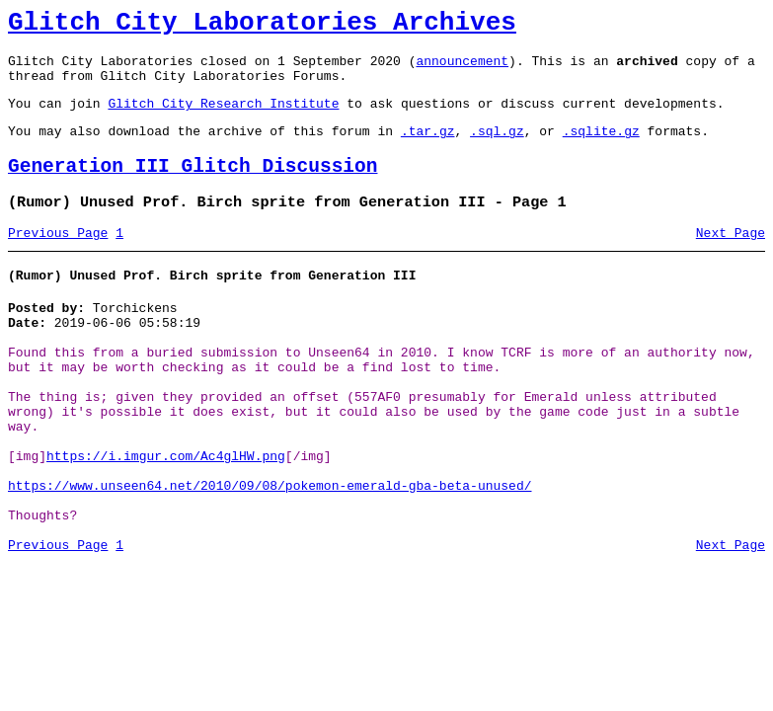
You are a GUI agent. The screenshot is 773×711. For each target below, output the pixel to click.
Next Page (730, 260)
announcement (462, 69)
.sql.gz (497, 148)
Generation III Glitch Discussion (192, 187)
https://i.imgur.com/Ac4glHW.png (165, 515)
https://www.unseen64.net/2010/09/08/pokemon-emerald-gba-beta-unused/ (269, 551)
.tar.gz (428, 148)
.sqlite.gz (601, 148)
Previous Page (58, 260)
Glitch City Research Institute (223, 117)
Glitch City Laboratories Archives (262, 25)
